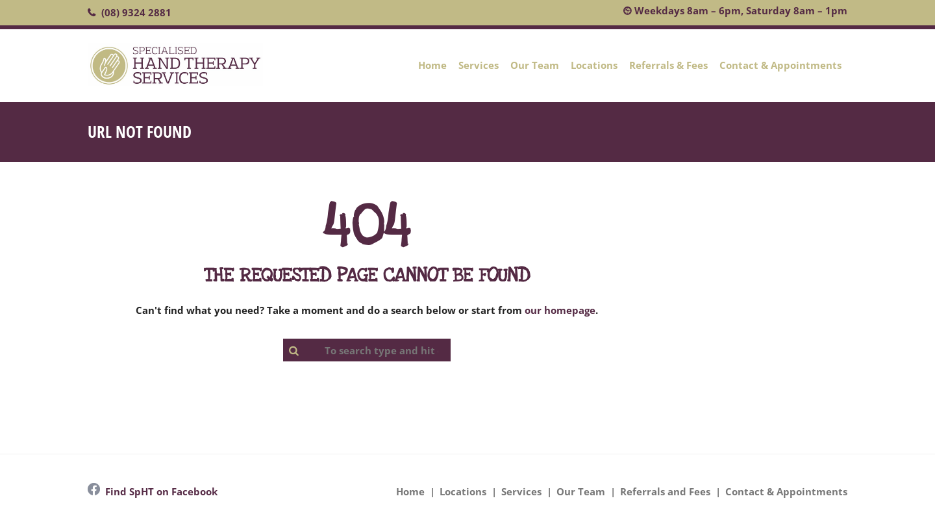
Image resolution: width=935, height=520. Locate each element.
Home (432, 65)
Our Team (534, 65)
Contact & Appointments (780, 65)
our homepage (560, 310)
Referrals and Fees (665, 491)
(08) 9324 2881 (136, 12)
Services (478, 65)
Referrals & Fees (668, 65)
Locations (594, 65)
